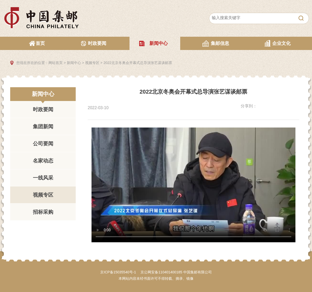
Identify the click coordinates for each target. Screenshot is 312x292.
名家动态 (43, 160)
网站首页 (55, 63)
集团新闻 (43, 126)
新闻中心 (158, 43)
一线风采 (43, 178)
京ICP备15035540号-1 (118, 272)
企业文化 (281, 43)
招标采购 (43, 212)
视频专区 (92, 63)
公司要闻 (43, 143)
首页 (40, 43)
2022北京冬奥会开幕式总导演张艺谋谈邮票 (137, 63)
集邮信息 (220, 43)
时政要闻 (97, 43)
